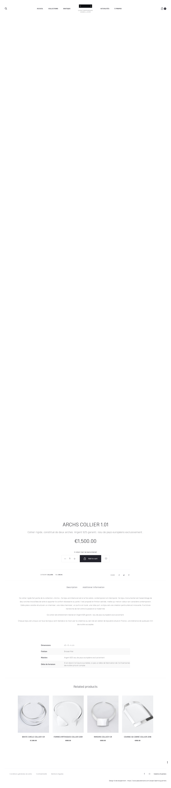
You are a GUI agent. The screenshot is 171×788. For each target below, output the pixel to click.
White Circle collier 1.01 (33, 737)
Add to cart (90, 558)
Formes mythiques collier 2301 (68, 737)
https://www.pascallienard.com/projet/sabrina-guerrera (146, 781)
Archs (60, 575)
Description (71, 587)
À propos (118, 9)
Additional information (93, 587)
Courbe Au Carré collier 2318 (137, 737)
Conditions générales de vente (21, 774)
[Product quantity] (69, 558)
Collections (53, 9)
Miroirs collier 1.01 (103, 737)
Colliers (50, 575)
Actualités (104, 9)
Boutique (67, 9)
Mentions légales (57, 774)
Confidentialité (41, 774)
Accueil (40, 9)
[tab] (72, 587)
